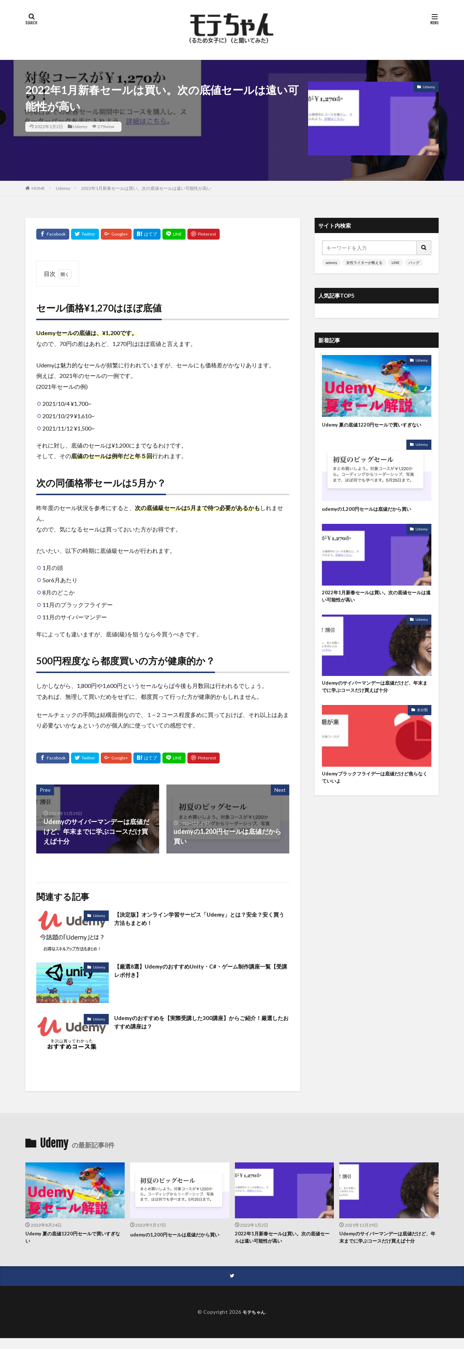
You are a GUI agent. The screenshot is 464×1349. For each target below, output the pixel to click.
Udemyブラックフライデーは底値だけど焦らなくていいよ (374, 790)
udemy (331, 262)
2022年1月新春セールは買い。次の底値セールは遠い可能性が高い (146, 188)
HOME (38, 188)
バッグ (414, 262)
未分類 (422, 722)
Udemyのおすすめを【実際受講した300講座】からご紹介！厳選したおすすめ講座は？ (195, 1023)
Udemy (80, 126)
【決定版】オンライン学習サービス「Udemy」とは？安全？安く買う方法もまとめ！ (196, 920)
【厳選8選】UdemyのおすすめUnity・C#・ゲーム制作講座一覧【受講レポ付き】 (200, 972)
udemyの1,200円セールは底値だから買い (373, 517)
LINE (395, 262)
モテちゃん (254, 1322)
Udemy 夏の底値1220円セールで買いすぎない (376, 428)
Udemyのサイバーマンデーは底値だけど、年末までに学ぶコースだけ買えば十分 (374, 697)
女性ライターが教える (364, 262)
